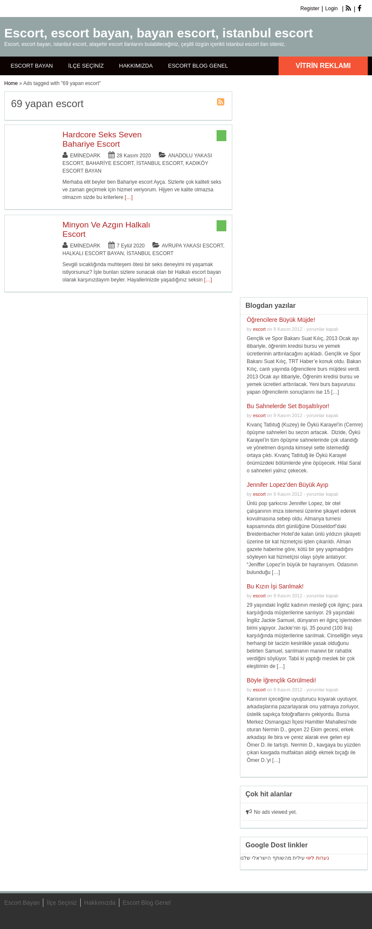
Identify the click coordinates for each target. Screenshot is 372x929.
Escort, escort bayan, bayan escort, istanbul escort (158, 33)
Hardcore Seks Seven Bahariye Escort (102, 139)
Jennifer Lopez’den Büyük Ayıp (287, 484)
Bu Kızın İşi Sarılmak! (275, 586)
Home (11, 83)
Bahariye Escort (109, 163)
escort (259, 329)
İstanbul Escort (159, 163)
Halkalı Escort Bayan (93, 253)
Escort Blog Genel (198, 66)
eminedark (85, 156)
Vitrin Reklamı (323, 65)
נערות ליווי (317, 858)
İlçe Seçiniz (86, 66)
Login (331, 8)
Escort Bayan (32, 66)
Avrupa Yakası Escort (192, 246)
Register (309, 8)
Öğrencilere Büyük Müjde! (281, 319)
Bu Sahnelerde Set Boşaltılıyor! (288, 406)
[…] (129, 197)
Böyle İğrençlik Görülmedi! (281, 680)
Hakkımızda (135, 66)
